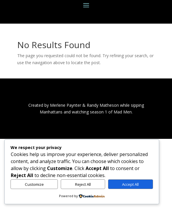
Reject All (83, 184)
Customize (34, 184)
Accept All (130, 184)
